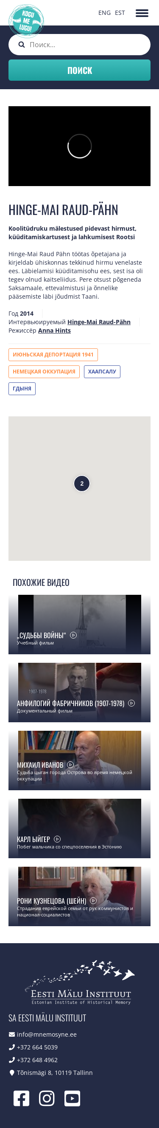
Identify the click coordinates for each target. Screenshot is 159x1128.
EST (120, 12)
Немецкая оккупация (44, 371)
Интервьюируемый (37, 322)
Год (13, 313)
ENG (104, 12)
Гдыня (22, 388)
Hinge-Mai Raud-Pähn (99, 322)
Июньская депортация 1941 (53, 354)
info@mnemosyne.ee (47, 1034)
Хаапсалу (102, 371)
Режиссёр (22, 330)
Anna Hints (54, 330)
